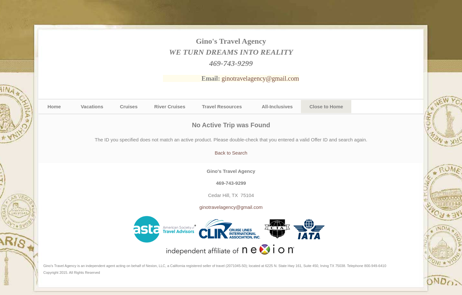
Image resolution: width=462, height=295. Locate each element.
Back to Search (231, 153)
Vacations (92, 106)
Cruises (129, 106)
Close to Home (326, 106)
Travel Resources (222, 106)
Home (54, 106)
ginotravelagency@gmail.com (260, 78)
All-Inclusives (277, 106)
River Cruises (169, 106)
